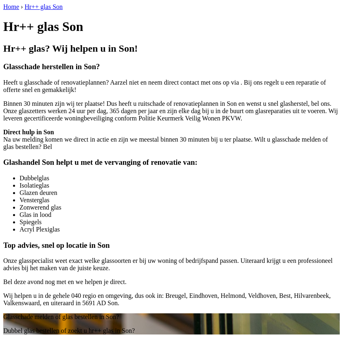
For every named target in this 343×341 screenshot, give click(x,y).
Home (11, 6)
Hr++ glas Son (43, 6)
